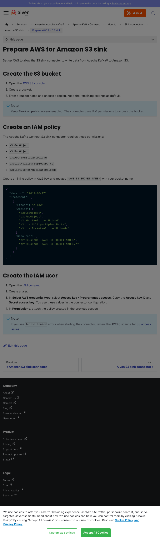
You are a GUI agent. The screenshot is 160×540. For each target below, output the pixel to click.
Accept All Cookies (95, 532)
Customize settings (62, 532)
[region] (80, 523)
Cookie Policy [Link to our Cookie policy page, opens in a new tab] (124, 520)
